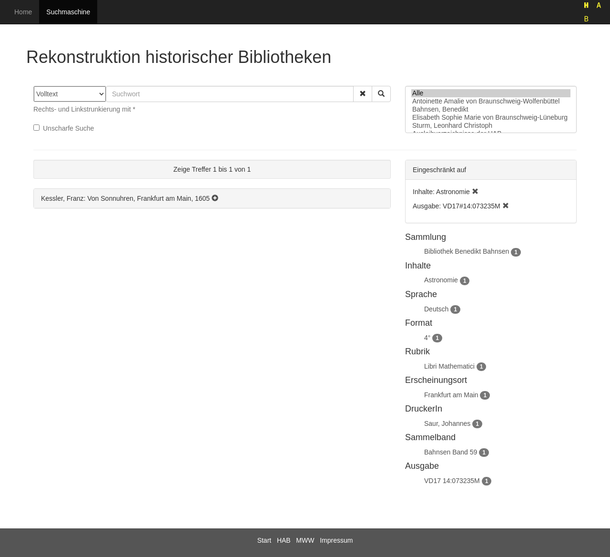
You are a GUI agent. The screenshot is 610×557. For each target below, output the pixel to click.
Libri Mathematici (449, 366)
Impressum (336, 540)
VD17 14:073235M (452, 481)
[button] (362, 94)
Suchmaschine (68, 12)
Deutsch (436, 309)
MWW (305, 540)
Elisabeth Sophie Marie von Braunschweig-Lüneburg (490, 117)
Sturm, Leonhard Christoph (490, 126)
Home (23, 12)
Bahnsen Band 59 (450, 452)
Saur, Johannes (447, 423)
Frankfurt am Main (451, 395)
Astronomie (441, 280)
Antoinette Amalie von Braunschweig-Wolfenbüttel (490, 101)
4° (427, 337)
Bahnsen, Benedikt (490, 109)
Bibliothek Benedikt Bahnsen (466, 251)
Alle (490, 93)
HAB (284, 540)
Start (264, 540)
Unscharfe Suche (63, 128)
